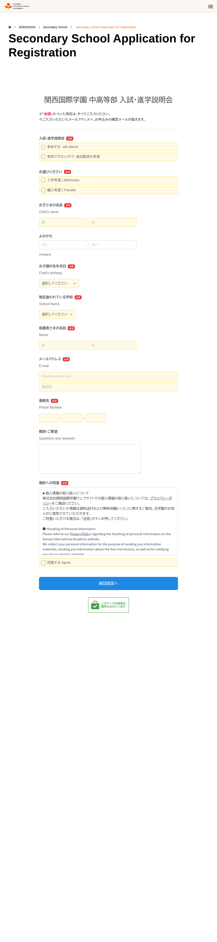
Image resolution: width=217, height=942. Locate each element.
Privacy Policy (38, 926)
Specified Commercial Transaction (78, 926)
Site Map (14, 926)
